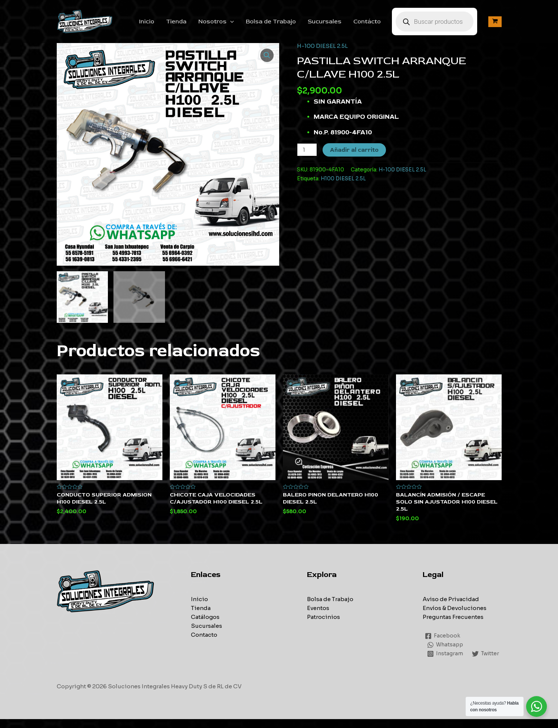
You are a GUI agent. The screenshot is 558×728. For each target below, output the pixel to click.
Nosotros (216, 22)
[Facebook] (443, 636)
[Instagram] (445, 653)
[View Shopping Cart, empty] (495, 21)
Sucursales (324, 21)
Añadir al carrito (354, 150)
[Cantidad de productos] (307, 149)
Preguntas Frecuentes (453, 616)
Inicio (146, 21)
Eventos (318, 607)
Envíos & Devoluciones (454, 607)
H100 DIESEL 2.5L (343, 179)
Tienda (176, 21)
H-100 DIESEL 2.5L (322, 45)
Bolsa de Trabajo (271, 21)
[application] (230, 22)
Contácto (367, 21)
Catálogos (205, 616)
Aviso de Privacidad (451, 599)
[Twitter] (441, 662)
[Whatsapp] (446, 645)
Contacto (204, 634)
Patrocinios (323, 616)
